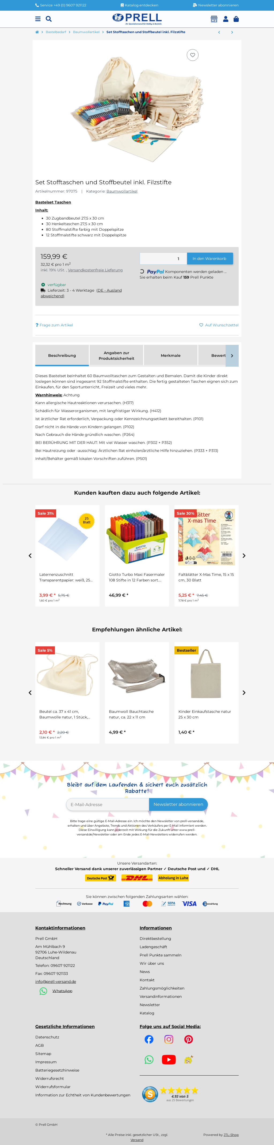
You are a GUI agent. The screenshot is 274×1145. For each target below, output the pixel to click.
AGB (39, 1045)
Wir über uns (152, 963)
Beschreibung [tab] (62, 355)
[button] (225, 19)
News (145, 971)
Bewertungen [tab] (225, 355)
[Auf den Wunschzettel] (193, 55)
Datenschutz (47, 1037)
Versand (137, 1140)
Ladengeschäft (153, 946)
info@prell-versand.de (55, 981)
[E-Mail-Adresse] (107, 804)
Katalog (147, 1013)
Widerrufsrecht (49, 1078)
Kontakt (147, 980)
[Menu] (37, 19)
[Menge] (163, 259)
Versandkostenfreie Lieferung (95, 270)
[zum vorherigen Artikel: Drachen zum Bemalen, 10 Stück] (219, 32)
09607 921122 (63, 965)
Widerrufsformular (53, 1086)
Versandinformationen (161, 996)
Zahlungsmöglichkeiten (162, 988)
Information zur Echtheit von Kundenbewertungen (82, 1095)
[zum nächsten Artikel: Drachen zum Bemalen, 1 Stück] (232, 32)
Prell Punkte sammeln (160, 955)
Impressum (46, 1062)
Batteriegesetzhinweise (57, 1070)
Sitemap (43, 1053)
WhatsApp (62, 990)
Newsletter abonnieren (178, 804)
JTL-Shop (231, 1135)
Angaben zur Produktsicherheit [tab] (116, 355)
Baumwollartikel (122, 191)
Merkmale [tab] (171, 355)
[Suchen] (49, 19)
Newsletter (150, 1004)
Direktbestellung (155, 938)
